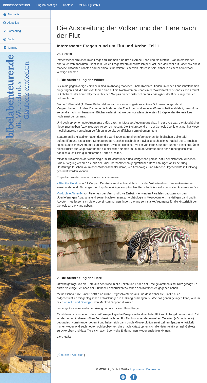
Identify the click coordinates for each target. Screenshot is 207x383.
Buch (8, 39)
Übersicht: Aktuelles (70, 354)
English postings (46, 5)
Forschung (12, 31)
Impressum (137, 369)
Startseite (11, 14)
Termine (10, 47)
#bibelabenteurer (16, 5)
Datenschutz (154, 369)
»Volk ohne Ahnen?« (70, 193)
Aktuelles (11, 22)
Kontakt (68, 5)
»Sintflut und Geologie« (79, 302)
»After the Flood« (67, 183)
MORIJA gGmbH (89, 5)
